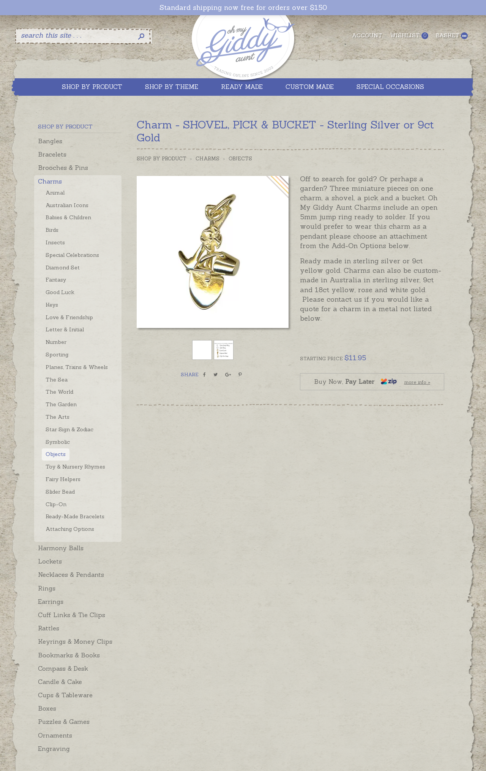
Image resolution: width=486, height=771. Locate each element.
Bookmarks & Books (69, 655)
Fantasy (56, 279)
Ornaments (55, 735)
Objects (56, 454)
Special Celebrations (72, 255)
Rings (46, 588)
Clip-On (56, 504)
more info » (417, 382)
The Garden (61, 404)
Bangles (50, 141)
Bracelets (52, 154)
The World (59, 391)
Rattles (48, 628)
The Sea (57, 379)
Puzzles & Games (64, 721)
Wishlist (409, 35)
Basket (452, 35)
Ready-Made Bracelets (75, 516)
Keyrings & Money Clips (75, 641)
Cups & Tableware (65, 695)
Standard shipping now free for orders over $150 (243, 7)
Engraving (54, 748)
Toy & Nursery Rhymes (75, 466)
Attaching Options (70, 529)
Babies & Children (68, 217)
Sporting (57, 354)
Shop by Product (161, 158)
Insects (55, 242)
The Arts (57, 416)
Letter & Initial (65, 329)
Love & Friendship (69, 317)
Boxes (47, 708)
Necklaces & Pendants (71, 574)
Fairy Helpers (63, 479)
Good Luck (60, 292)
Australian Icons (67, 205)
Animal (55, 192)
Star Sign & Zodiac (69, 429)
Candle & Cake (60, 682)
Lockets (50, 561)
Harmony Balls (61, 548)
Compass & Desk (63, 668)
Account (367, 35)
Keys (52, 304)
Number (56, 342)
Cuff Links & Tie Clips (71, 615)
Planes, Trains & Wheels (77, 367)
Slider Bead (60, 491)
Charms (50, 181)
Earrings (50, 601)
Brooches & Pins (63, 167)
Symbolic (58, 442)
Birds (52, 229)
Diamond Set (63, 267)
